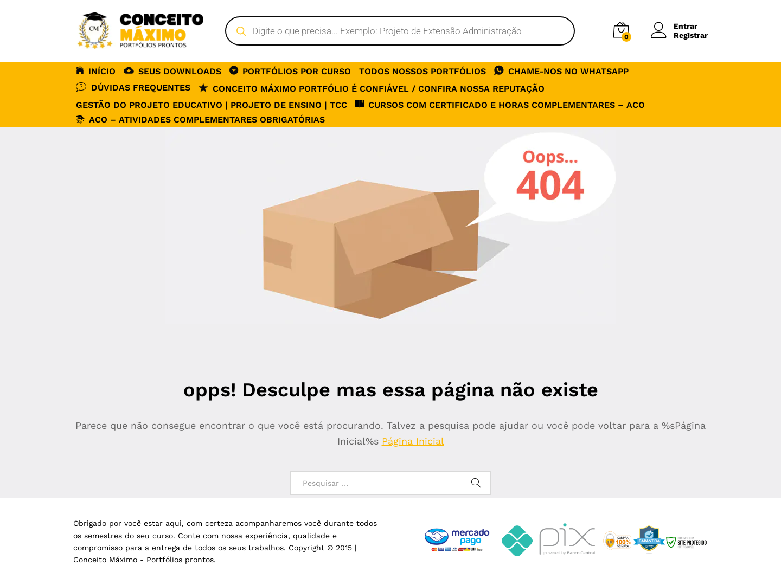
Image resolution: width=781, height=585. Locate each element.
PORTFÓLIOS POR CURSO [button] (290, 70)
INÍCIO (96, 70)
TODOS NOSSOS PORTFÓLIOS (422, 71)
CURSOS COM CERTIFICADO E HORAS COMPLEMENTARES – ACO (500, 104)
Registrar (691, 35)
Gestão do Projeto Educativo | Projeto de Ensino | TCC (211, 105)
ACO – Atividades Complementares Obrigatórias (200, 119)
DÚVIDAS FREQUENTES (133, 86)
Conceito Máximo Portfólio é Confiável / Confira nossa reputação (372, 87)
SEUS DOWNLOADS (172, 70)
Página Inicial (413, 441)
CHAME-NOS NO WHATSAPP (561, 70)
